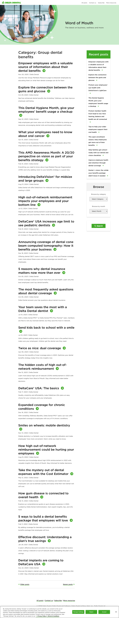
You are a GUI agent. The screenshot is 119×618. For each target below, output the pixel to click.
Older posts (24, 584)
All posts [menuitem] (84, 3)
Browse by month (98, 206)
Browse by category (98, 194)
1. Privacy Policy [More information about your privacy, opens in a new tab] (41, 616)
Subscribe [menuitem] (101, 3)
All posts (40, 600)
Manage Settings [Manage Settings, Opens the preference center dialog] (78, 612)
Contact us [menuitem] (92, 3)
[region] (59, 612)
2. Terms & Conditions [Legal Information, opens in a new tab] (52, 616)
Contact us (49, 600)
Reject (91, 612)
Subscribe (58, 600)
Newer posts (68, 584)
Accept (104, 612)
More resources (69, 600)
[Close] (116, 612)
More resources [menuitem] (111, 3)
